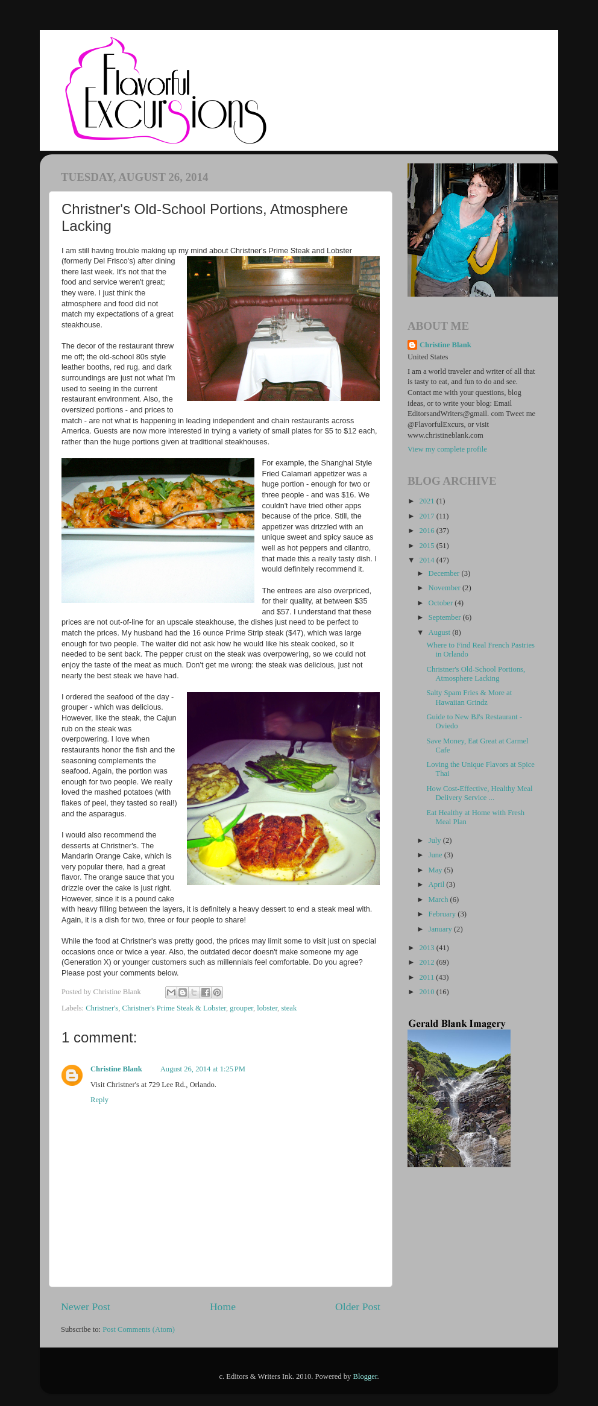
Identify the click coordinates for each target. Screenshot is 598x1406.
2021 (427, 501)
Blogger (365, 1376)
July (436, 840)
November (445, 588)
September (446, 617)
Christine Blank (116, 1069)
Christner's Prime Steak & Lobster (174, 1008)
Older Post (357, 1306)
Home (223, 1306)
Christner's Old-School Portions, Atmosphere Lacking (475, 674)
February (443, 914)
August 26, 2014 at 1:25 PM (202, 1069)
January (441, 929)
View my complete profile (447, 449)
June (436, 855)
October (442, 603)
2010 (427, 992)
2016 (427, 530)
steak (289, 1008)
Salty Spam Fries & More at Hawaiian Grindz (469, 697)
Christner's (102, 1008)
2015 (427, 545)
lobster (267, 1008)
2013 (427, 948)
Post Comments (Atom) (138, 1329)
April (438, 884)
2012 (427, 962)
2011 (427, 977)
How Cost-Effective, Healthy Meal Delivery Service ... (479, 793)
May (436, 870)
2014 (427, 560)
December (445, 573)
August (441, 632)
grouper (241, 1008)
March (439, 899)
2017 (427, 516)
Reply (99, 1099)
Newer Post (85, 1306)
